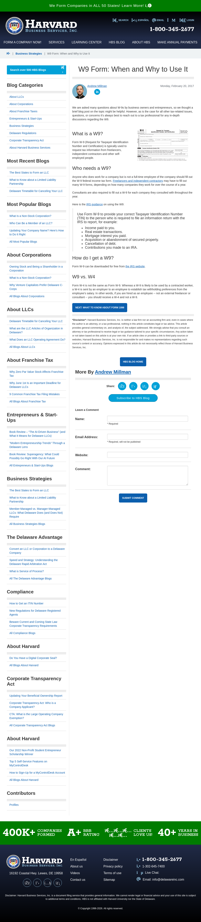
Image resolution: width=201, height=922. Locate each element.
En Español (78, 859)
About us (76, 866)
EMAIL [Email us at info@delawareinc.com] (158, 20)
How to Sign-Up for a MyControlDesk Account (37, 772)
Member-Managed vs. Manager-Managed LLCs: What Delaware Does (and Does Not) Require (36, 512)
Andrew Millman (113, 372)
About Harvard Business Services (29, 147)
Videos (75, 873)
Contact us (77, 879)
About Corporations (21, 104)
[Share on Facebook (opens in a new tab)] (122, 386)
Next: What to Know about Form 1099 (99, 307)
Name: (80, 419)
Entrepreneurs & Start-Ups (25, 118)
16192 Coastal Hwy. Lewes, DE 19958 (36, 873)
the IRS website (135, 266)
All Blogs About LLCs (22, 346)
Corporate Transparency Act (26, 140)
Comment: (83, 469)
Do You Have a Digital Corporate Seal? (33, 658)
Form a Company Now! (22, 42)
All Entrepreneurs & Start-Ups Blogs (31, 465)
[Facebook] (27, 883)
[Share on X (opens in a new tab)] (133, 386)
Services (57, 42)
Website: (81, 455)
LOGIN (186, 20)
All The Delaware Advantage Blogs (30, 578)
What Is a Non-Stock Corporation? (30, 215)
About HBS (141, 42)
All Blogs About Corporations (26, 296)
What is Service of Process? (26, 571)
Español (140, 20)
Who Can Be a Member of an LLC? (30, 223)
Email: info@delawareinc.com (160, 879)
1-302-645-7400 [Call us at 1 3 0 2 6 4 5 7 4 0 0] (151, 866)
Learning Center (86, 42)
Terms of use (112, 873)
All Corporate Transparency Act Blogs (32, 725)
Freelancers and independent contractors (138, 180)
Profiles (14, 804)
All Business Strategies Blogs (27, 523)
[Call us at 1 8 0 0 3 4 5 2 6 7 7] (159, 860)
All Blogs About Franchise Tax (27, 401)
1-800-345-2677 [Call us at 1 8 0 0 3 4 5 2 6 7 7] (172, 29)
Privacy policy (113, 866)
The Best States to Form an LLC (29, 172)
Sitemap (109, 879)
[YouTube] (47, 883)
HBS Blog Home (133, 361)
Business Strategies (29, 53)
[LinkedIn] (58, 883)
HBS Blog (117, 42)
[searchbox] (32, 69)
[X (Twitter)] (37, 883)
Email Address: (86, 437)
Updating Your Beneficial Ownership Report (35, 695)
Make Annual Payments (177, 42)
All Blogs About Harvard (23, 665)
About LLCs (16, 96)
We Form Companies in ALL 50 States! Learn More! (100, 6)
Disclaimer (110, 859)
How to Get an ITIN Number (26, 603)
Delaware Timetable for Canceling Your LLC (36, 191)
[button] (9, 53)
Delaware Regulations (22, 133)
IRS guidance (94, 204)
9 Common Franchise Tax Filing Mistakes (34, 394)
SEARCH (120, 20)
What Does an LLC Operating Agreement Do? (37, 339)
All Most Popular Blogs (23, 241)
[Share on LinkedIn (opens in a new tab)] (144, 386)
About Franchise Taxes (23, 111)
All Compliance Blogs (22, 633)
